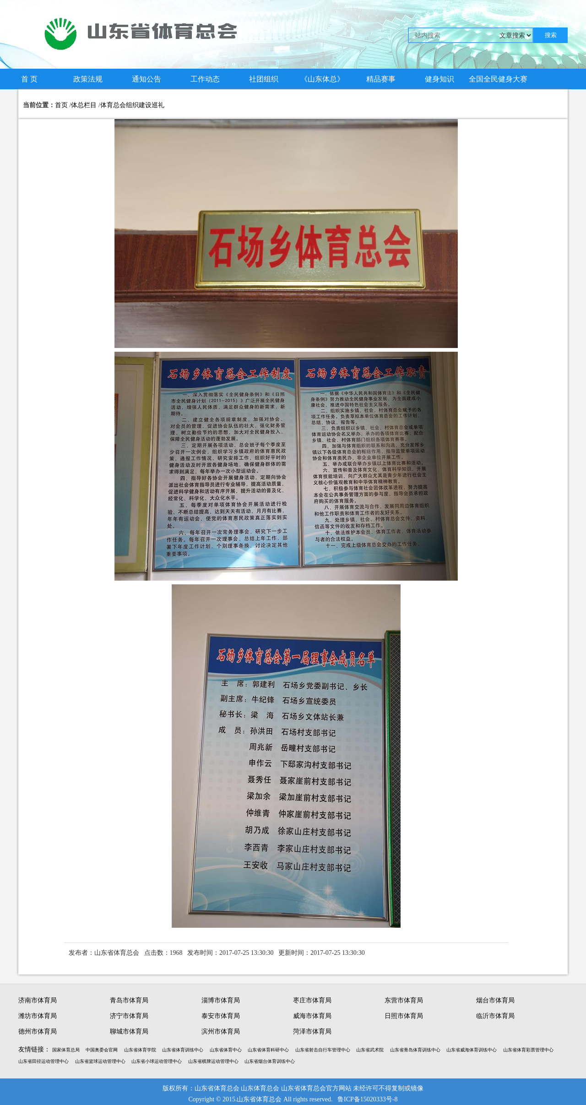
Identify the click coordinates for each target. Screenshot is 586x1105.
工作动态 (205, 79)
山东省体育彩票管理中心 (528, 1049)
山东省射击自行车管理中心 (322, 1049)
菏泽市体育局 (312, 1031)
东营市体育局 (404, 1000)
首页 (61, 105)
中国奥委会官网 (102, 1049)
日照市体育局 (404, 1015)
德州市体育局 (37, 1031)
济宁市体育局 (129, 1015)
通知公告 (146, 79)
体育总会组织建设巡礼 (132, 105)
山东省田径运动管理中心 (43, 1061)
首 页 (29, 79)
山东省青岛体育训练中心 (415, 1049)
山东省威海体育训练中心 (471, 1049)
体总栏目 (84, 105)
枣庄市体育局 (312, 1000)
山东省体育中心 (226, 1049)
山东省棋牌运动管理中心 (213, 1061)
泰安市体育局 (220, 1015)
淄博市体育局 (220, 1000)
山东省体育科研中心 (268, 1049)
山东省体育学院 (140, 1049)
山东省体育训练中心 (182, 1049)
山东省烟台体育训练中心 (269, 1061)
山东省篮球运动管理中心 (100, 1061)
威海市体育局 (312, 1015)
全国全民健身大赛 (498, 79)
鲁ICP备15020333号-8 (367, 1099)
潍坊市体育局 (37, 1015)
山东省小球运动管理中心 (156, 1061)
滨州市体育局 (220, 1031)
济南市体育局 (37, 1000)
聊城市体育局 (129, 1031)
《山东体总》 (322, 79)
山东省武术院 (370, 1049)
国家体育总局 (66, 1049)
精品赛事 (381, 79)
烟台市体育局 (495, 1000)
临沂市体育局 (495, 1015)
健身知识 (439, 79)
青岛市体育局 (129, 1000)
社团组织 (263, 79)
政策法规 (88, 79)
